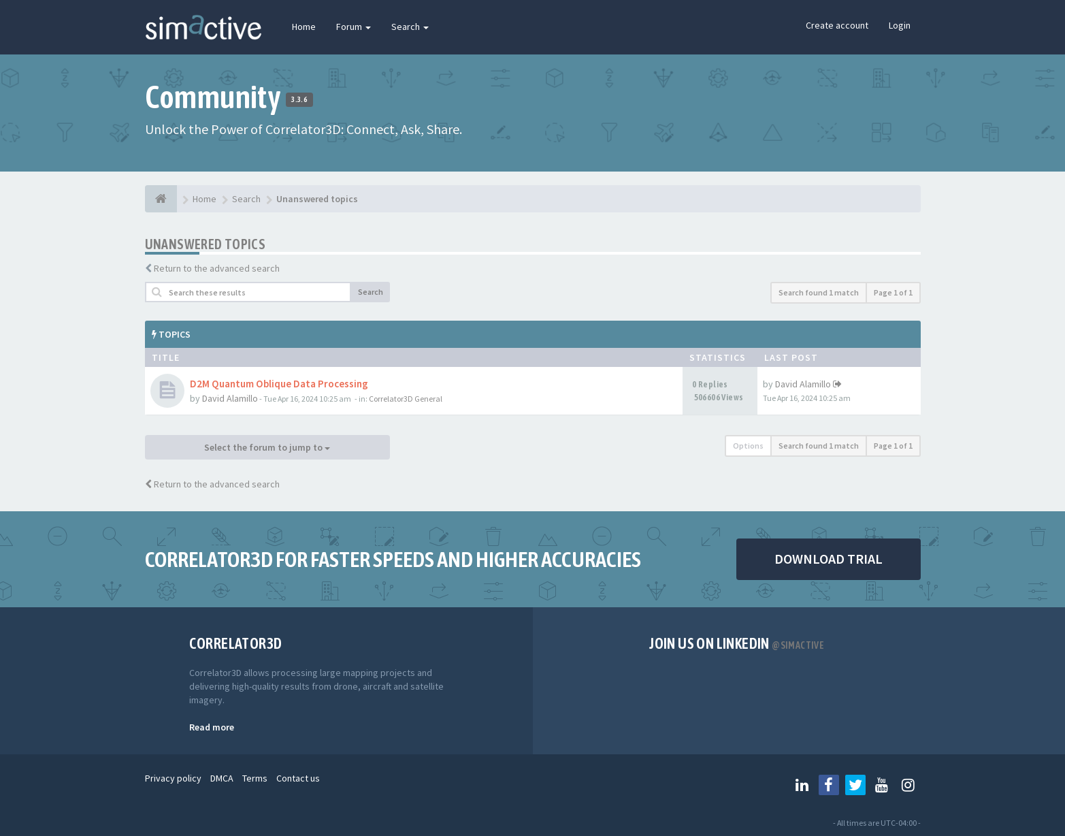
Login (900, 25)
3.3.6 (299, 99)
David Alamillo (230, 398)
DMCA (221, 778)
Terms (254, 778)
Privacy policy (173, 778)
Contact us (298, 778)
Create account (837, 25)
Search (410, 26)
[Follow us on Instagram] (908, 785)
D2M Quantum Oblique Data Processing (279, 383)
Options (748, 445)
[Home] (161, 198)
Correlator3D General (405, 398)
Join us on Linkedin (736, 643)
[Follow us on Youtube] (882, 785)
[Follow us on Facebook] (829, 785)
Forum (353, 26)
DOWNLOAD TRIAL (828, 558)
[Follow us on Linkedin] (802, 785)
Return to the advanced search (217, 268)
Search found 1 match (819, 292)
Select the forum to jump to (267, 447)
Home (304, 26)
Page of (893, 292)
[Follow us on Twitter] (855, 785)
